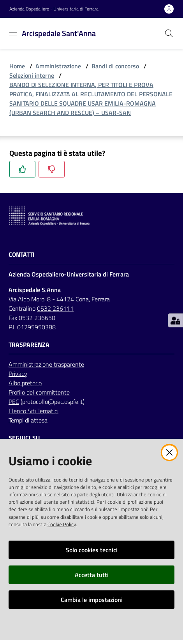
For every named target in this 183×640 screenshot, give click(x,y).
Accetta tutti (92, 574)
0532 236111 (55, 308)
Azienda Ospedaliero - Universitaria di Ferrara (54, 8)
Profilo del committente (39, 392)
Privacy (18, 373)
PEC (14, 401)
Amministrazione (58, 66)
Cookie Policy (62, 524)
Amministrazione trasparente (46, 364)
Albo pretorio (25, 383)
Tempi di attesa (28, 420)
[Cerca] (169, 33)
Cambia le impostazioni (92, 599)
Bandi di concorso (115, 66)
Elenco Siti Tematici (33, 411)
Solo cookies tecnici (92, 550)
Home (17, 66)
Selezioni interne (31, 75)
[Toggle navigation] (13, 32)
